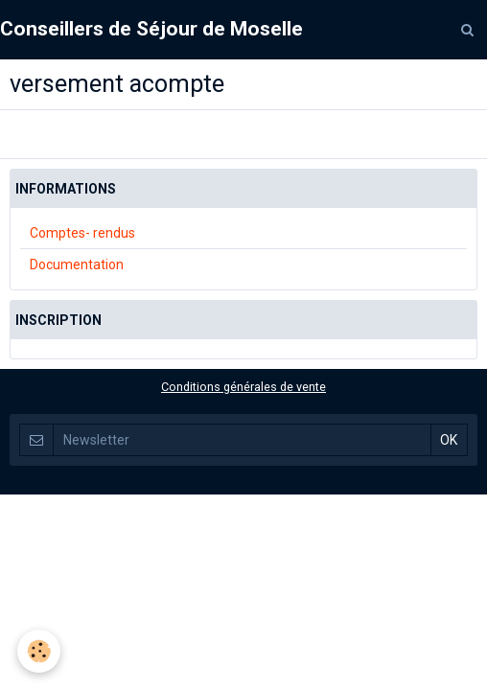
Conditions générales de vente (243, 387)
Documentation (77, 264)
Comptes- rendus (82, 233)
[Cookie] (38, 651)
